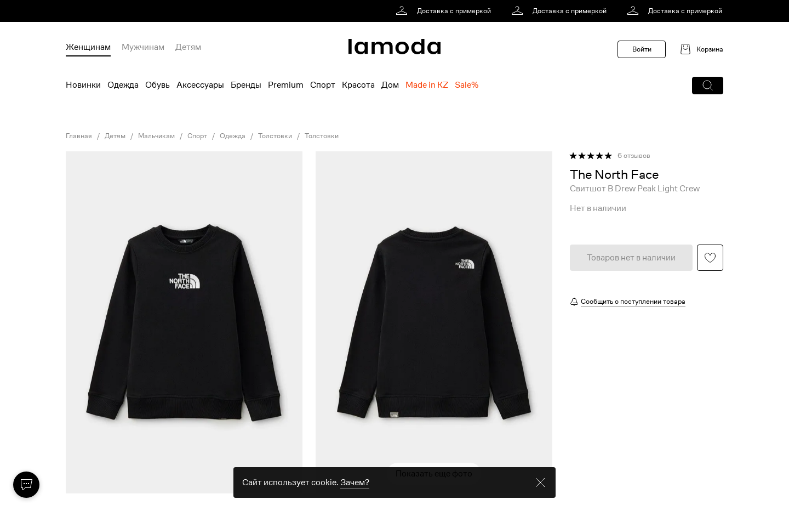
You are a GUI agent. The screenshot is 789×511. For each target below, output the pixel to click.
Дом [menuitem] (390, 85)
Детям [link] (115, 136)
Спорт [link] (197, 136)
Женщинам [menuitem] (88, 47)
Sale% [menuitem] (466, 85)
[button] (707, 85)
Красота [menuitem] (358, 85)
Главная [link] (79, 136)
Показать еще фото (434, 473)
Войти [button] (641, 49)
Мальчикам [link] (156, 136)
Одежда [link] (232, 136)
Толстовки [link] (275, 136)
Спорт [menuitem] (322, 85)
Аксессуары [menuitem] (200, 85)
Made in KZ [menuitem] (426, 85)
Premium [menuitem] (286, 85)
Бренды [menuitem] (246, 85)
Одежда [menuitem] (123, 85)
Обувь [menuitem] (157, 85)
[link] (445, 11)
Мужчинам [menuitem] (143, 47)
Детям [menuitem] (188, 47)
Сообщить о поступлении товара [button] (633, 301)
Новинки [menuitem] (83, 85)
